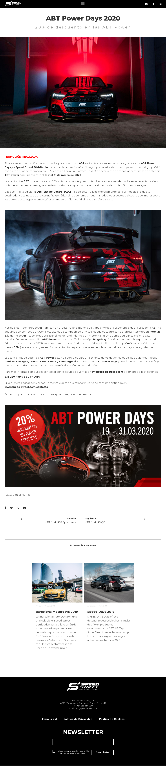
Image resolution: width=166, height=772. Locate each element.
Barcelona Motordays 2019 (53, 615)
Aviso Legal (49, 724)
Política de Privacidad (78, 724)
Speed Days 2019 (101, 612)
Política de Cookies (111, 724)
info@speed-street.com (107, 371)
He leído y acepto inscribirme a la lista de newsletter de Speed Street (68, 759)
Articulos (39, 606)
